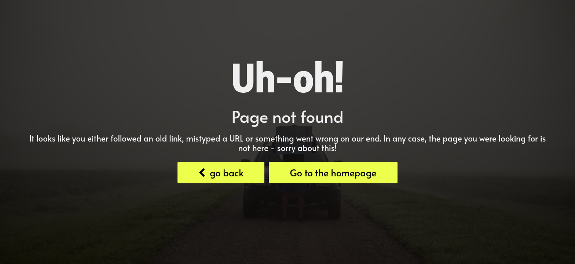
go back (220, 172)
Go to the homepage (333, 172)
